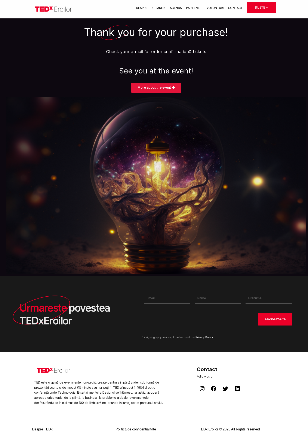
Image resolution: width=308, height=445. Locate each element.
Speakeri (159, 8)
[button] (156, 88)
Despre (141, 8)
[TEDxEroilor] (53, 9)
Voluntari (215, 8)
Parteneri (194, 8)
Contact (235, 8)
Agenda (176, 8)
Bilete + (261, 7)
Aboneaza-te (275, 319)
